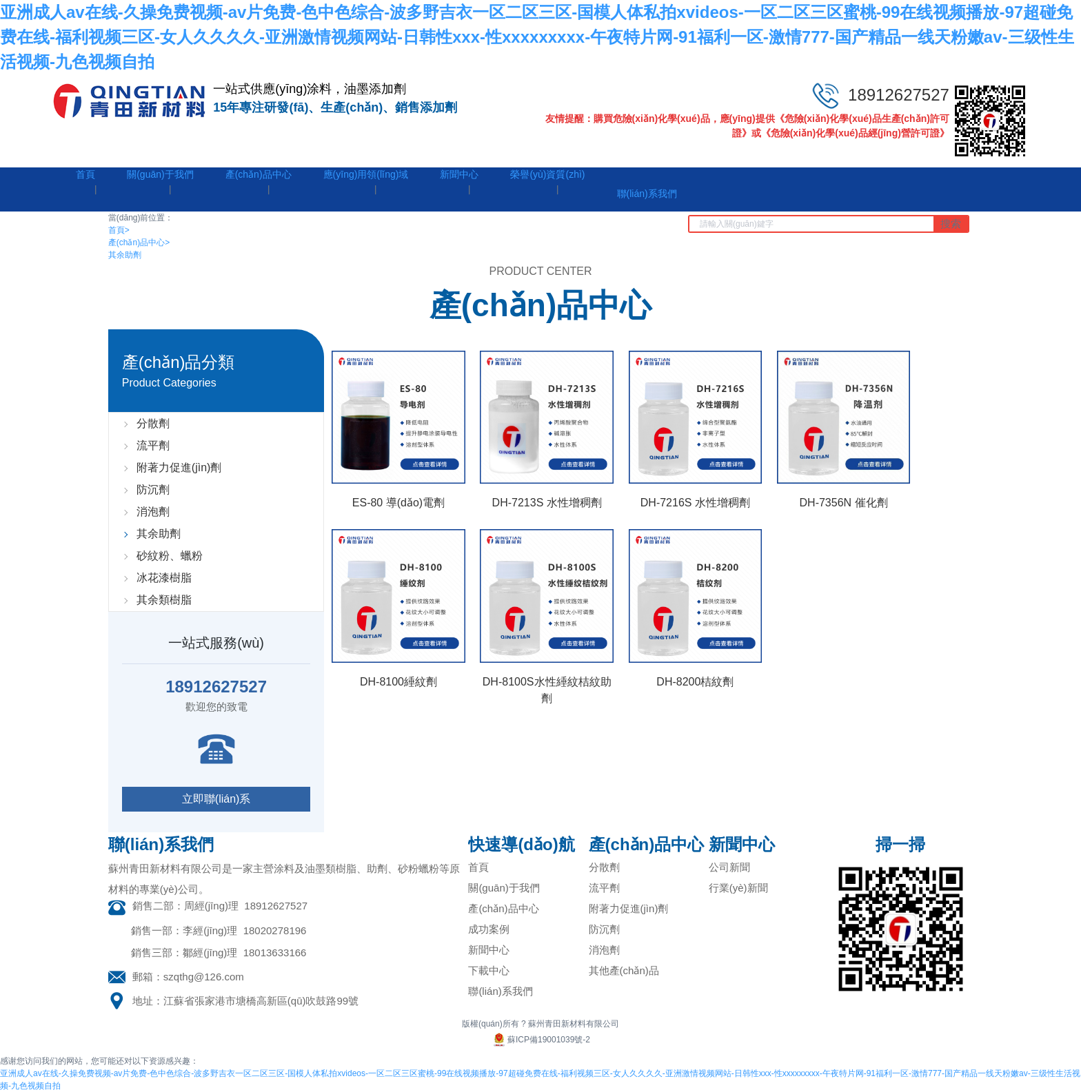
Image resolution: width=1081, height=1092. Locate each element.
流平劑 (153, 445)
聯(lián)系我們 (500, 991)
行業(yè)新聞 (738, 888)
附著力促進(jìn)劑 (179, 467)
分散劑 (153, 423)
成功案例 (488, 929)
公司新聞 (729, 867)
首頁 (119, 230)
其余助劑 (124, 255)
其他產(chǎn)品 (624, 970)
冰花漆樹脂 (164, 578)
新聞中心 (488, 950)
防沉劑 (153, 489)
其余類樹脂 (164, 600)
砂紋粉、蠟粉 (170, 556)
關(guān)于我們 (503, 888)
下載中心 (488, 970)
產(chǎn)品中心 (139, 242)
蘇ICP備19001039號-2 (540, 1039)
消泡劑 (153, 511)
